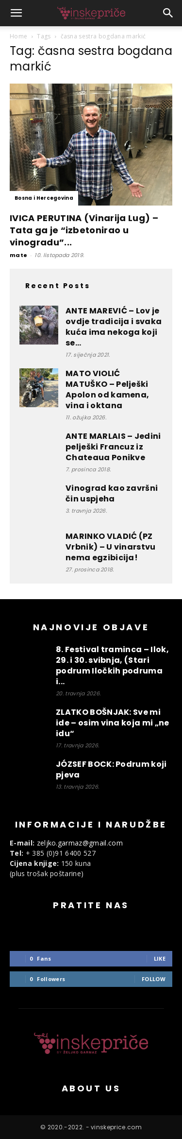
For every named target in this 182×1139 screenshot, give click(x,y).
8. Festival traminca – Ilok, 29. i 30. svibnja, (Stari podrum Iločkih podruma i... (112, 665)
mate (18, 255)
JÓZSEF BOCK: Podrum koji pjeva (111, 769)
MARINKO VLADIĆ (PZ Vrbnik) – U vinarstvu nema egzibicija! (111, 547)
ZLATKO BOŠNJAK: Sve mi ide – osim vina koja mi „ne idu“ (112, 723)
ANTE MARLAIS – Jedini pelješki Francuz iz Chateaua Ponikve (113, 447)
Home (18, 36)
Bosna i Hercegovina (44, 198)
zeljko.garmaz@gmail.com (80, 842)
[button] (16, 13)
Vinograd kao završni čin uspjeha (112, 493)
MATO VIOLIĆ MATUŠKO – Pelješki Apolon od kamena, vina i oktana (107, 389)
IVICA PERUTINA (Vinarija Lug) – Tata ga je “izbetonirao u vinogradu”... (84, 230)
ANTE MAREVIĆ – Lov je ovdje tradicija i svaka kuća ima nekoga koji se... (114, 326)
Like (159, 958)
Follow (153, 979)
